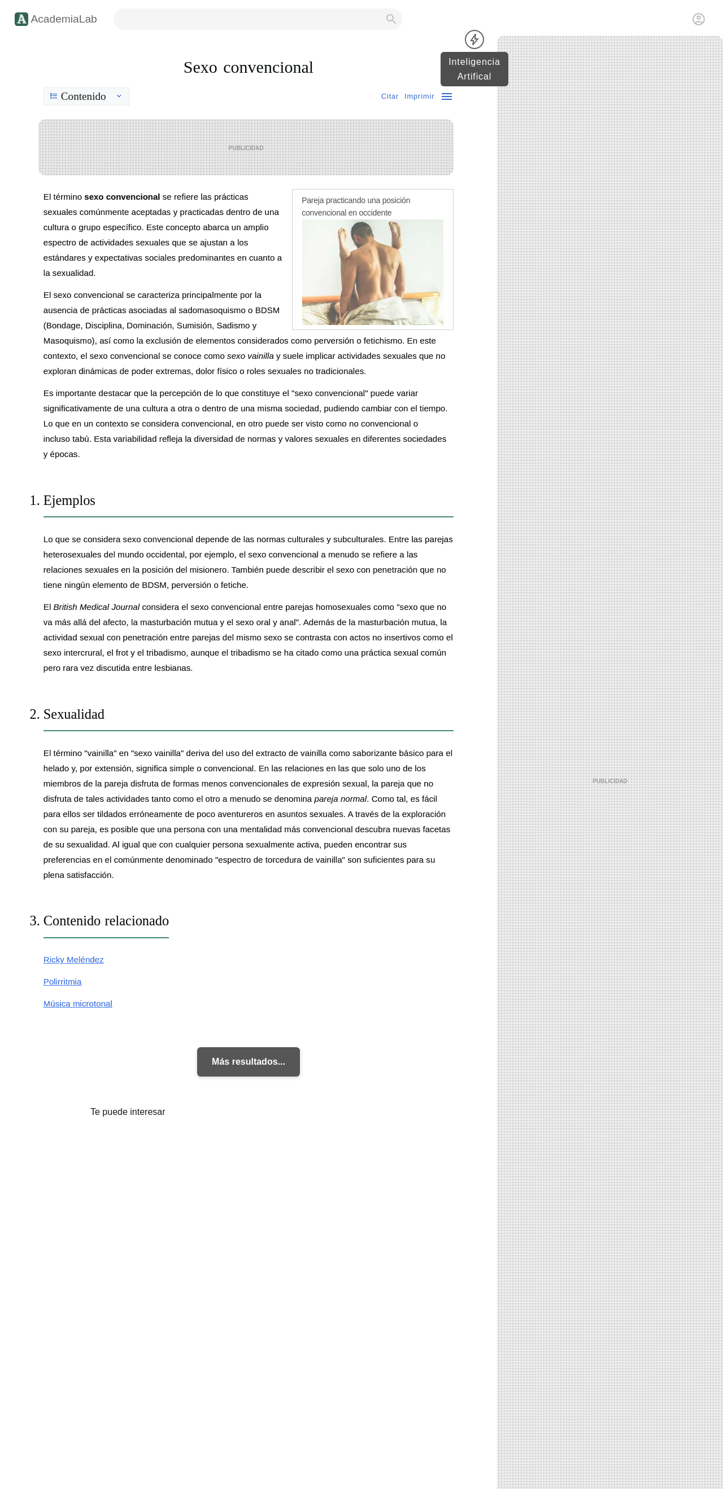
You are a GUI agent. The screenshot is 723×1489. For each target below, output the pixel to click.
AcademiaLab (64, 19)
